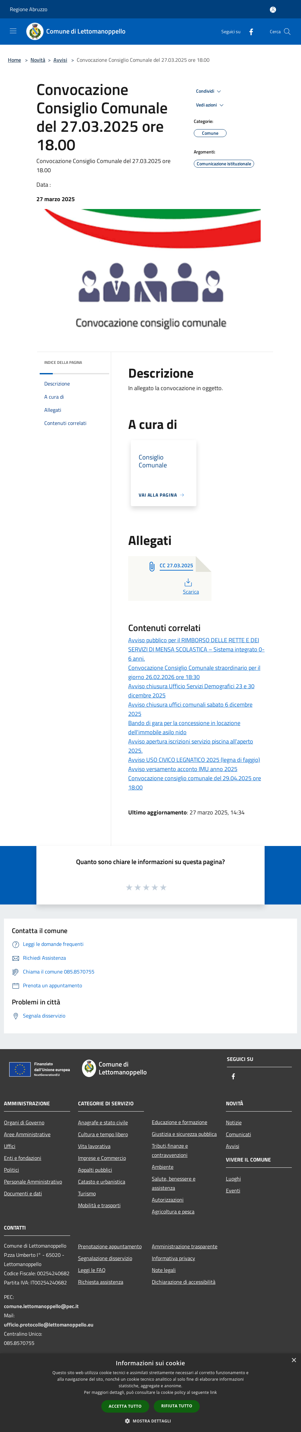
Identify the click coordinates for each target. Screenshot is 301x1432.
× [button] (293, 1360)
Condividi (209, 91)
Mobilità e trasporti (99, 1205)
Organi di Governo (24, 1122)
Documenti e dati (23, 1193)
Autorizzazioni (168, 1200)
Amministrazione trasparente (184, 1246)
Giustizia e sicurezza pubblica (184, 1134)
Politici (11, 1170)
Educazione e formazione (179, 1122)
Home (14, 60)
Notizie (234, 1122)
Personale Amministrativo (33, 1182)
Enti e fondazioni (22, 1158)
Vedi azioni (211, 105)
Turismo (87, 1193)
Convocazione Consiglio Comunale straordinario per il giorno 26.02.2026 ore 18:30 (194, 672)
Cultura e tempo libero (103, 1134)
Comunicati (238, 1134)
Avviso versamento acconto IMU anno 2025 (182, 768)
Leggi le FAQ (92, 1270)
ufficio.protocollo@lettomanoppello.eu (48, 1324)
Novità (37, 60)
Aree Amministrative (27, 1134)
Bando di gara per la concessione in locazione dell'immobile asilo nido (184, 727)
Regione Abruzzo (28, 9)
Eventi (233, 1190)
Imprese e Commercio (102, 1158)
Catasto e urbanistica (101, 1182)
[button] (150, 1421)
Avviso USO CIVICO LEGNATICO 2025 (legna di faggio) (194, 759)
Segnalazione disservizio (105, 1258)
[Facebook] (248, 31)
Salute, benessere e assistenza (173, 1183)
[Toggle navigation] (13, 31)
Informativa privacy (173, 1258)
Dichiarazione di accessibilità (183, 1282)
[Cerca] (287, 31)
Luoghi (233, 1179)
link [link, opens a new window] (213, 1392)
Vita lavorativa (94, 1146)
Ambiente (162, 1167)
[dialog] (150, 1392)
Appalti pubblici (95, 1170)
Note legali (164, 1270)
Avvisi (60, 60)
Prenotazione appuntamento (110, 1246)
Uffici (9, 1146)
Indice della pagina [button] (63, 362)
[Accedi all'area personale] (273, 10)
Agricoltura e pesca (173, 1211)
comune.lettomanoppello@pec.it (41, 1306)
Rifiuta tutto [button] (176, 1406)
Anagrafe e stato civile (103, 1122)
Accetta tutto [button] (125, 1406)
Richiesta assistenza (100, 1282)
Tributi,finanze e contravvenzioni (170, 1150)
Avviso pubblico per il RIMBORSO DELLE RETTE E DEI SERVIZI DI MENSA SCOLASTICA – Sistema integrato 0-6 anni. (196, 649)
